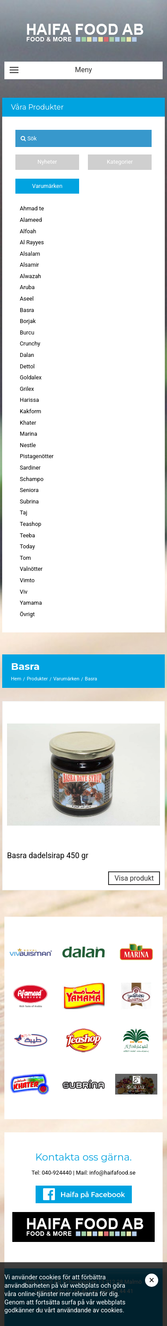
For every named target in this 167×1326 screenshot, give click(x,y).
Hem (16, 679)
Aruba (27, 287)
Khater (28, 422)
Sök (29, 138)
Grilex (27, 389)
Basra (27, 310)
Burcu (27, 332)
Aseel (27, 298)
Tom (25, 558)
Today (27, 546)
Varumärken (47, 186)
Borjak (28, 321)
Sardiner (30, 467)
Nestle (28, 445)
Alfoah (28, 231)
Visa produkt (134, 878)
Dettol (27, 366)
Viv (23, 591)
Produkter (37, 679)
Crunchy (30, 343)
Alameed (31, 220)
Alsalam (30, 253)
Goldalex (31, 377)
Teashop (30, 524)
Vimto (27, 580)
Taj (23, 512)
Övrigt (27, 614)
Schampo (32, 479)
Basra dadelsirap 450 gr (47, 855)
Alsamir (29, 264)
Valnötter (31, 569)
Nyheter (47, 161)
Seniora (29, 490)
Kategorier (120, 161)
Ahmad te (32, 208)
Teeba (27, 535)
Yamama (31, 602)
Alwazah (30, 276)
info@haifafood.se (112, 1172)
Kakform (30, 411)
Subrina (29, 501)
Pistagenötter (37, 456)
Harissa (29, 400)
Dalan (27, 355)
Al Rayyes (32, 242)
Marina (28, 433)
